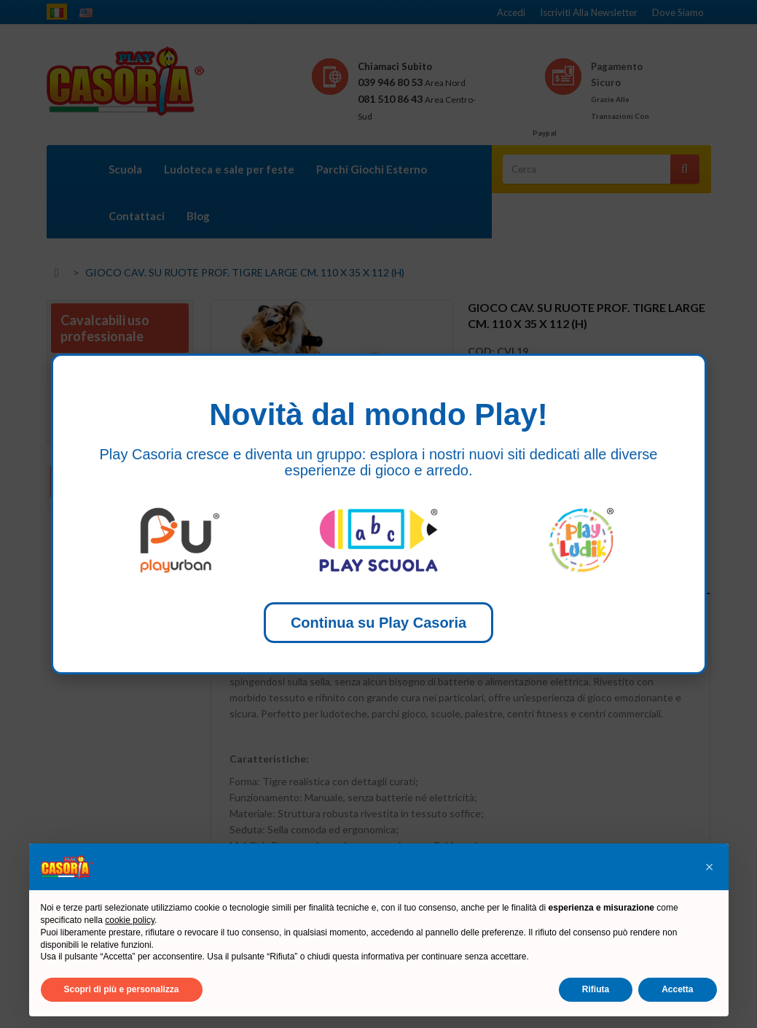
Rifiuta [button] (595, 989)
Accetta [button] (677, 989)
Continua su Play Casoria (378, 623)
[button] (709, 867)
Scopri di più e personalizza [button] (121, 989)
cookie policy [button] (129, 920)
